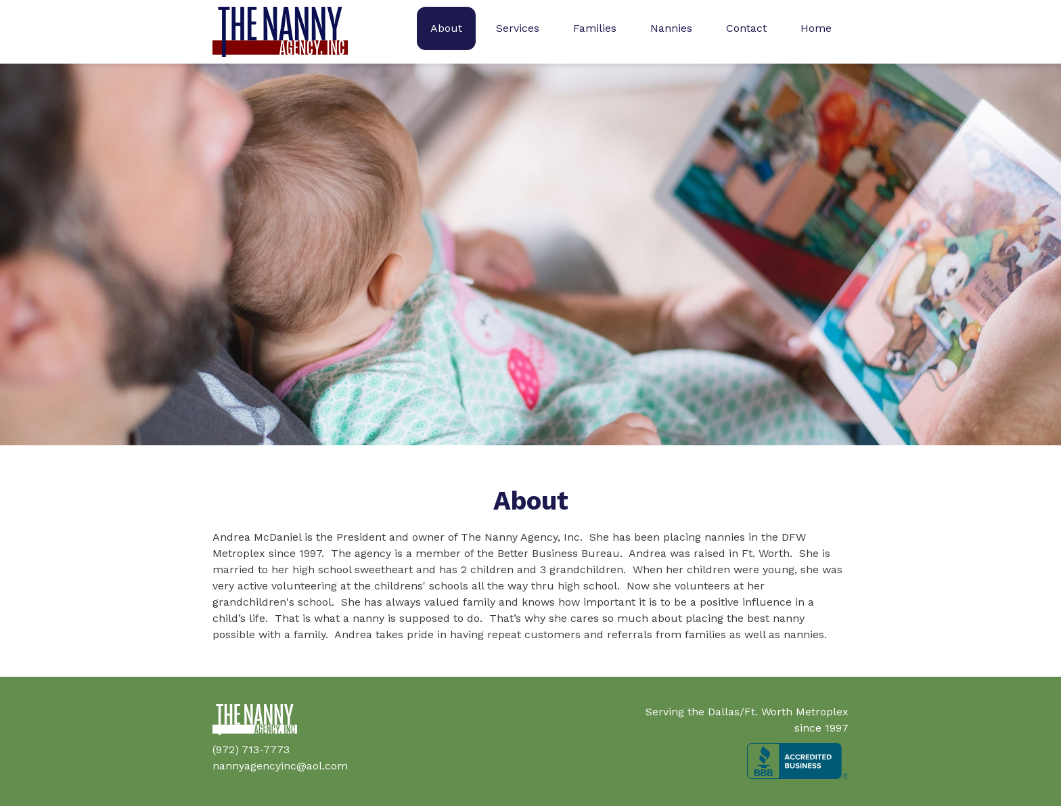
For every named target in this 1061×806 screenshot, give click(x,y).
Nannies (671, 28)
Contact (746, 28)
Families (594, 28)
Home (816, 28)
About (446, 28)
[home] (280, 32)
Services (517, 28)
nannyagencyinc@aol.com (280, 765)
